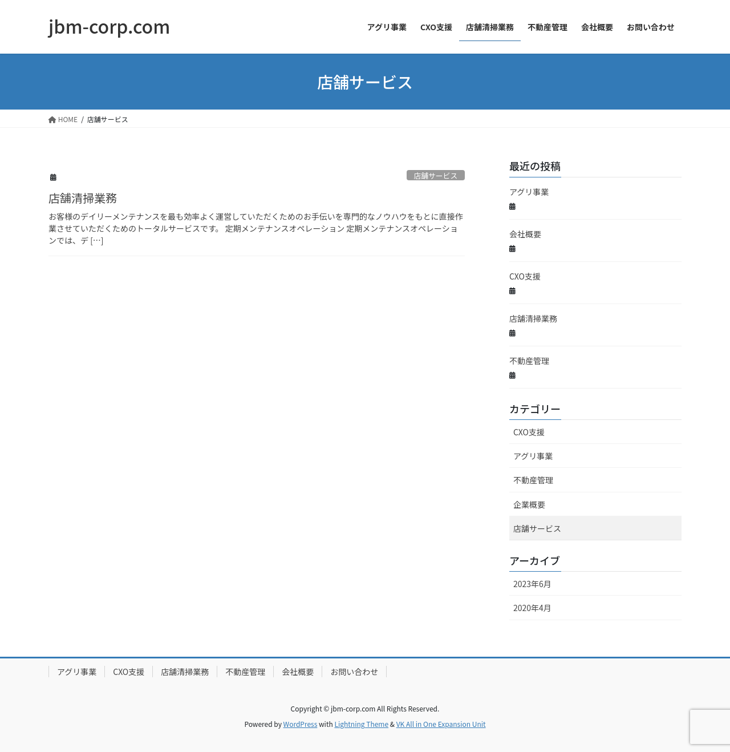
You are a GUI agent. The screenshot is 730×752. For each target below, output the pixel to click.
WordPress (300, 724)
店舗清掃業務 (82, 197)
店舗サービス (435, 175)
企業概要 (529, 504)
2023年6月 (532, 583)
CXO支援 (525, 276)
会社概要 (525, 234)
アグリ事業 (529, 191)
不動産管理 (529, 360)
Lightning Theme (361, 724)
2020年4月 (532, 607)
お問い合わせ (354, 671)
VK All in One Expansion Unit (441, 724)
